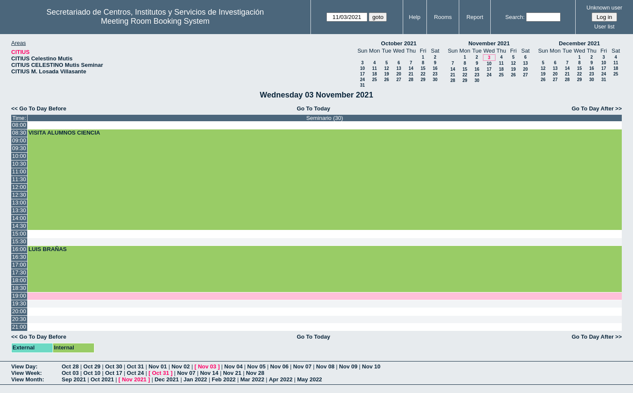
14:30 (19, 226)
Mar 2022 (252, 379)
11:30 (19, 179)
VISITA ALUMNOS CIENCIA (64, 132)
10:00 (19, 156)
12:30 (19, 195)
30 (434, 79)
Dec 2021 (166, 379)
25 (374, 79)
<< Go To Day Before (38, 108)
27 (398, 79)
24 (362, 79)
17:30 (19, 272)
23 (434, 74)
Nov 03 (207, 366)
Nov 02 (181, 366)
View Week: (26, 373)
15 (422, 68)
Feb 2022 (224, 379)
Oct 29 (91, 366)
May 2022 (309, 379)
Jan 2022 (195, 379)
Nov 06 (279, 366)
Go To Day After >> (597, 108)
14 (410, 68)
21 (410, 74)
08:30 (19, 132)
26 (386, 79)
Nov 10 (371, 366)
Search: (515, 17)
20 (398, 74)
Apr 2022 (280, 379)
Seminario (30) (324, 118)
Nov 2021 (134, 379)
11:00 (19, 171)
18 (374, 74)
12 (386, 68)
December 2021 (579, 43)
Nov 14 (209, 373)
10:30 (19, 163)
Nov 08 (325, 366)
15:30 (19, 241)
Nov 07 (302, 366)
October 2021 (399, 43)
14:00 (19, 218)
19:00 (19, 295)
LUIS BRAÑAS (47, 249)
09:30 (19, 148)
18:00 (19, 280)
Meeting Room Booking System (155, 21)
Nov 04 (233, 366)
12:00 (19, 187)
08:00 (19, 125)
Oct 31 (135, 366)
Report (475, 17)
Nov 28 (255, 373)
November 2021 (489, 43)
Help (414, 17)
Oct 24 (135, 373)
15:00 (19, 233)
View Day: (24, 366)
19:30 (19, 303)
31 (362, 85)
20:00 (19, 311)
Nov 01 (157, 366)
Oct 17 (113, 373)
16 (434, 68)
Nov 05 (256, 366)
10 (362, 68)
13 (398, 68)
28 (410, 79)
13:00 (19, 202)
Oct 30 (113, 366)
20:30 (19, 319)
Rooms (443, 17)
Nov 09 (348, 366)
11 (374, 68)
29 (422, 79)
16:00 (19, 249)
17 (362, 74)
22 (422, 74)
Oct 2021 (102, 379)
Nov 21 (232, 373)
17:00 (19, 264)
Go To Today (313, 108)
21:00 (19, 327)
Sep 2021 (74, 379)
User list (604, 26)
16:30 (19, 257)
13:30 (19, 210)
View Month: (27, 379)
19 (386, 74)
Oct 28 (70, 366)
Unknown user (604, 7)
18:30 (19, 288)
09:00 (19, 140)
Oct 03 (70, 373)
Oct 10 (91, 373)
